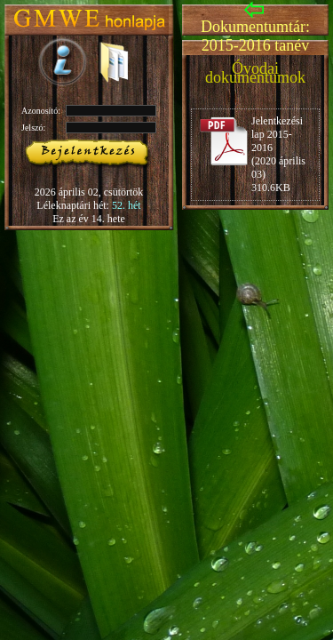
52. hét (126, 205)
